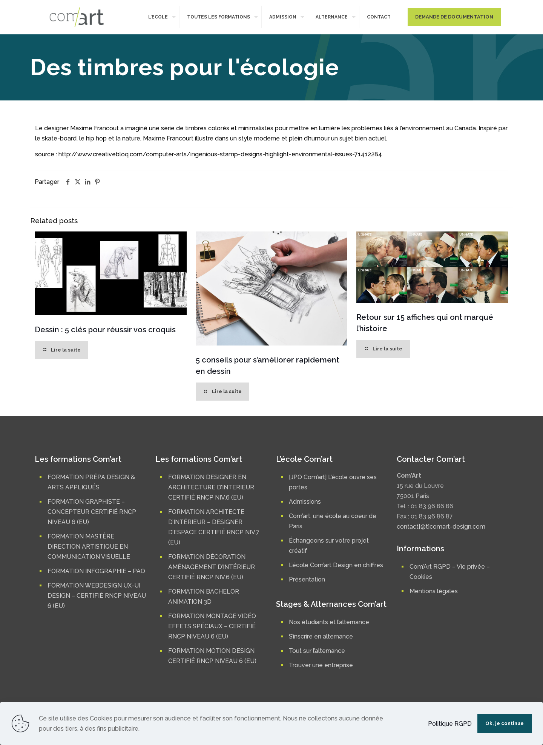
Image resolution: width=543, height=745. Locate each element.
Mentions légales (434, 591)
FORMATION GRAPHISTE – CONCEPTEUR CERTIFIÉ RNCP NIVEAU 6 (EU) (92, 512)
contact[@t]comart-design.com (441, 526)
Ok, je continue (504, 723)
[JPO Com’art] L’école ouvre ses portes (333, 482)
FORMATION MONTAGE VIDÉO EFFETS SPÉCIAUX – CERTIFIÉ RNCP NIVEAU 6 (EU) (212, 626)
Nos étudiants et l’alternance (329, 622)
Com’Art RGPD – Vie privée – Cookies (450, 571)
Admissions (305, 501)
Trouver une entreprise (321, 665)
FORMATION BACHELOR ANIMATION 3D (203, 596)
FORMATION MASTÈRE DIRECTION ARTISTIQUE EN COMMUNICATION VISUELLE (89, 546)
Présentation (307, 579)
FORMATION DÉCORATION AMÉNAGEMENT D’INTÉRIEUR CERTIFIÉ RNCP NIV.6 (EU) (211, 567)
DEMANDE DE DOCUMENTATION (454, 17)
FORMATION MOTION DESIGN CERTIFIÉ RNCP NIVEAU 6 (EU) (212, 656)
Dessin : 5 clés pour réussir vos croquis (105, 329)
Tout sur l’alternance (317, 650)
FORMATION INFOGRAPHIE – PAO (96, 571)
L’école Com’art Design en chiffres (336, 565)
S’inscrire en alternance (321, 636)
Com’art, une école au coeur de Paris (332, 521)
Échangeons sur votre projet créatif (329, 545)
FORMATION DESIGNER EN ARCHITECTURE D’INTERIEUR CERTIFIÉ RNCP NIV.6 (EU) (211, 487)
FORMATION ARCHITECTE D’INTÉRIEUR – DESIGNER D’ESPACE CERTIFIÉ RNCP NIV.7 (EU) (213, 527)
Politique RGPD (450, 723)
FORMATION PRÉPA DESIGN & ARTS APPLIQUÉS (91, 482)
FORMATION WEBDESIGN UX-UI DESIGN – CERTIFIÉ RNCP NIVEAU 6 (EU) (97, 595)
